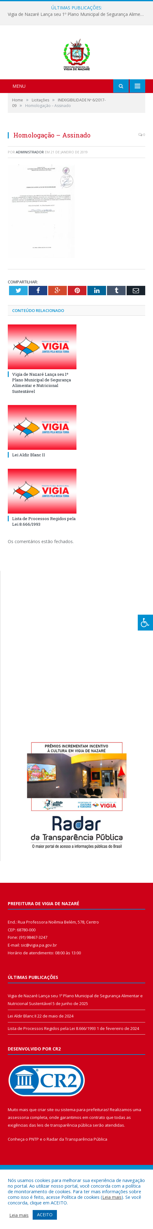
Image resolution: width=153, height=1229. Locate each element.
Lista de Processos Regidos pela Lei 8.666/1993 (52, 1061)
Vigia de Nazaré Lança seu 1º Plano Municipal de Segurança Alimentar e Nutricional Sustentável (78, 14)
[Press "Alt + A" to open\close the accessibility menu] (145, 623)
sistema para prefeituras (84, 1142)
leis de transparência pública (64, 1158)
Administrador (30, 184)
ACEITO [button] (45, 1214)
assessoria (18, 1150)
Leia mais (112, 1197)
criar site (46, 1142)
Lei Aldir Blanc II (28, 488)
